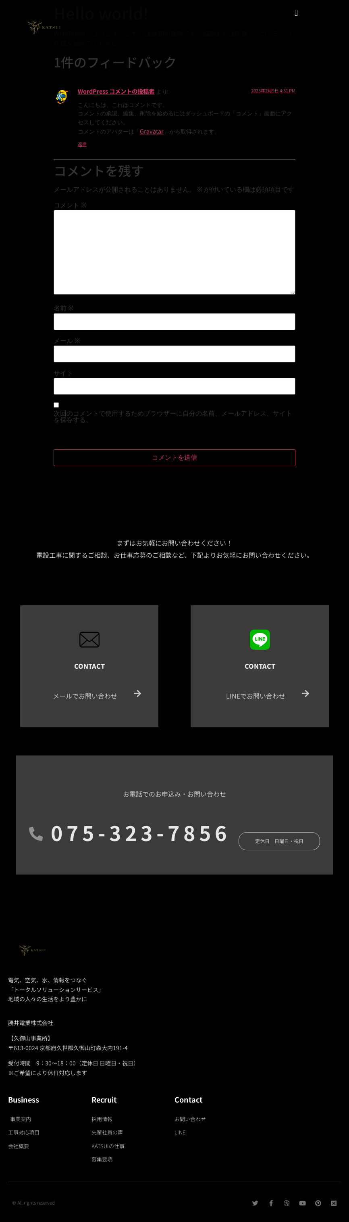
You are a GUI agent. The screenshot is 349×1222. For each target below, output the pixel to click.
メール (67, 341)
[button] (296, 12)
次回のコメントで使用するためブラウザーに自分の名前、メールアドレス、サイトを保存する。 (173, 416)
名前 (63, 308)
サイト (63, 373)
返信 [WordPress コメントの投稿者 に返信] (82, 144)
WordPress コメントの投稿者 (116, 91)
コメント (70, 205)
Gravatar (152, 131)
